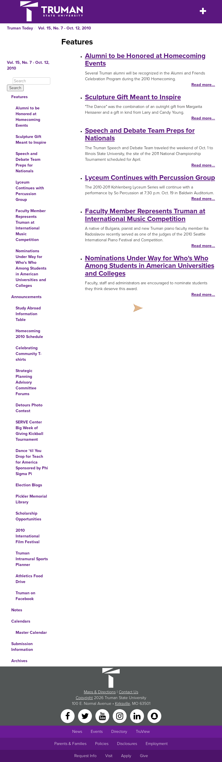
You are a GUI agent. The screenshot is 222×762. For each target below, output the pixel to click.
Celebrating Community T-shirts (28, 353)
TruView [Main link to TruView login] (143, 731)
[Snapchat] (154, 715)
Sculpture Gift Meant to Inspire (31, 139)
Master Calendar (31, 632)
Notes (16, 610)
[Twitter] (85, 715)
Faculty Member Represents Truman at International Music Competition (31, 225)
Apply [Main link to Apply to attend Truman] (126, 755)
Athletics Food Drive (29, 579)
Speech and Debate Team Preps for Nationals (28, 162)
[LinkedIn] (137, 715)
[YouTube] (103, 715)
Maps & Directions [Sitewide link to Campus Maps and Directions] (100, 692)
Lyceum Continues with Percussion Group (30, 191)
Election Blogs (29, 485)
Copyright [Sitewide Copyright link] (84, 697)
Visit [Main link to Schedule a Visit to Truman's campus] (108, 755)
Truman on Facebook (25, 596)
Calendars (20, 621)
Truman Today (20, 28)
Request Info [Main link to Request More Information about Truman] (85, 755)
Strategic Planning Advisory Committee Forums (26, 382)
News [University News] (77, 731)
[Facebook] (68, 715)
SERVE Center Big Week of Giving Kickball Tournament (29, 431)
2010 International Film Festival (28, 536)
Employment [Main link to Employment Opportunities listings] (157, 743)
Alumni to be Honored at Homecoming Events (28, 117)
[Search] (31, 81)
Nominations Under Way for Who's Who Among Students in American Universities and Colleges (31, 268)
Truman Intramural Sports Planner (32, 559)
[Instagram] (120, 715)
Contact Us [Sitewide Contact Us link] (128, 692)
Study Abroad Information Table (28, 314)
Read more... (203, 84)
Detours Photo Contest (29, 408)
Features (19, 96)
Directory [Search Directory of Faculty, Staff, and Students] (119, 731)
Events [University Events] (97, 731)
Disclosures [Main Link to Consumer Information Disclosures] (127, 743)
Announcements (26, 296)
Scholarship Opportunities (28, 516)
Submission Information (22, 646)
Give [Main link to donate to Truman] (144, 755)
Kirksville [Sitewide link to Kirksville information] (122, 703)
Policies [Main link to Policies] (101, 743)
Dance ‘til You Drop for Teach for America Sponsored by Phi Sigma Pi (32, 462)
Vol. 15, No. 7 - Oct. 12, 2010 (64, 28)
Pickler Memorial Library (31, 499)
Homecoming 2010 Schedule (29, 333)
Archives (19, 660)
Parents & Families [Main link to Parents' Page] (70, 743)
